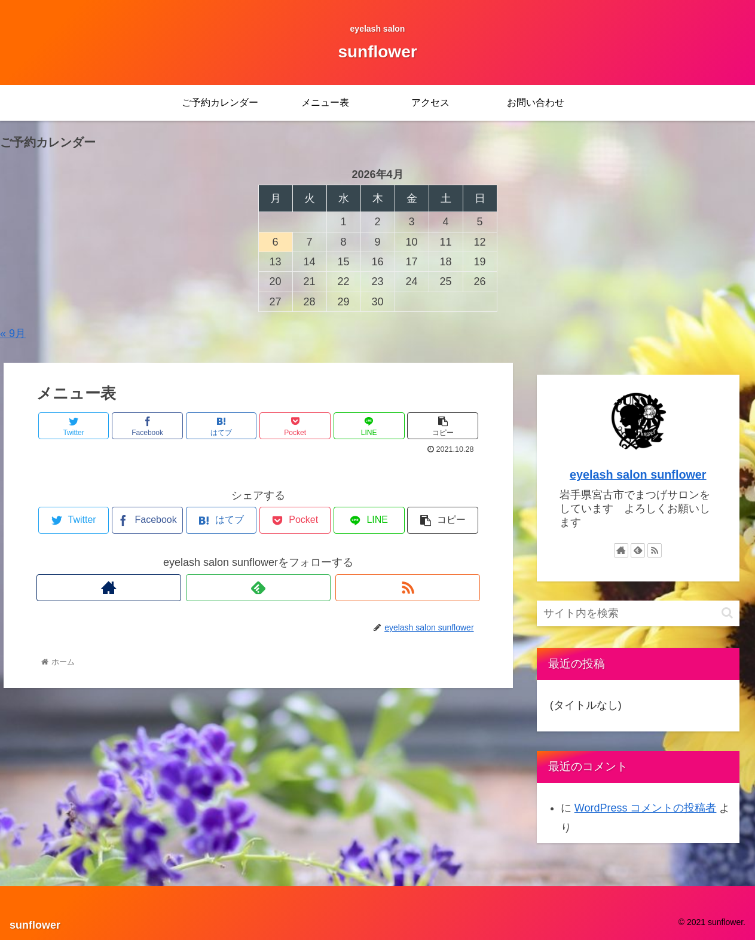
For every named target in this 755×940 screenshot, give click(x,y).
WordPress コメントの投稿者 (645, 808)
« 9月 (13, 333)
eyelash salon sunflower (638, 474)
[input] (638, 613)
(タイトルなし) (586, 705)
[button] (727, 613)
